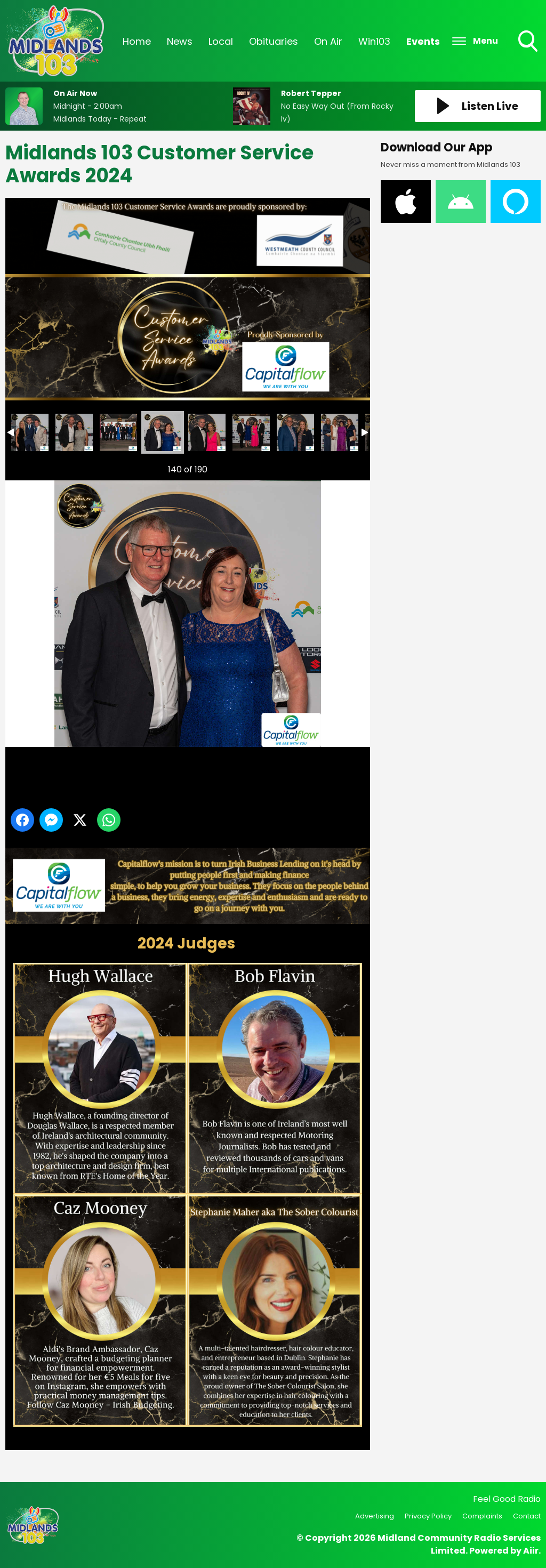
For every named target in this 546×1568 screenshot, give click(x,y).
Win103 (374, 41)
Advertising (374, 1516)
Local (220, 41)
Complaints (482, 1516)
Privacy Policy (428, 1516)
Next (345, 467)
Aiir (531, 1551)
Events (423, 41)
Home (137, 41)
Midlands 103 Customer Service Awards (30, 432)
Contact (527, 1516)
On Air (328, 41)
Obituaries (273, 41)
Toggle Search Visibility (529, 42)
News (179, 41)
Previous (27, 467)
